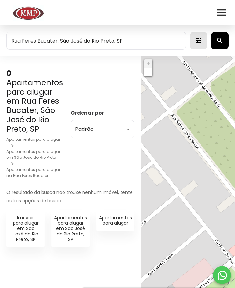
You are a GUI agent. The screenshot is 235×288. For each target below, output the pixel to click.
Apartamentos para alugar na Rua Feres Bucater (33, 172)
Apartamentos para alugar (33, 139)
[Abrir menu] (221, 12)
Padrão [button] (84, 129)
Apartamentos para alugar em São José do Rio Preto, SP (70, 229)
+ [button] (148, 63)
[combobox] (96, 41)
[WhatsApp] (222, 275)
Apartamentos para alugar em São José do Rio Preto (33, 154)
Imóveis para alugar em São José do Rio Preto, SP (26, 229)
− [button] (148, 72)
